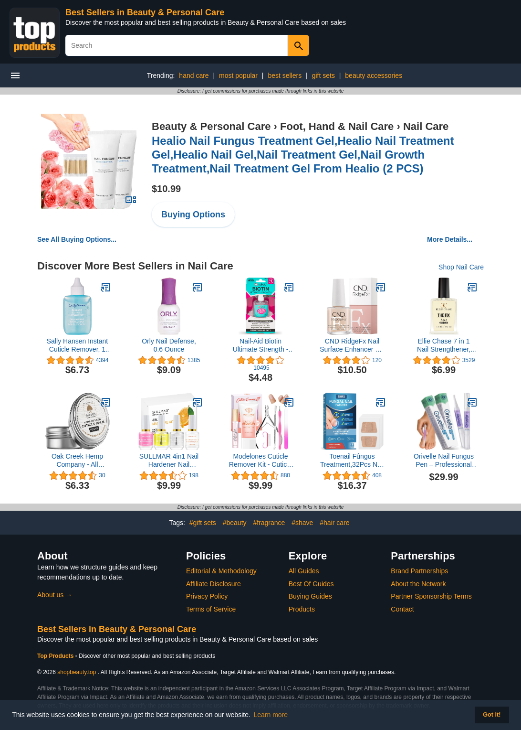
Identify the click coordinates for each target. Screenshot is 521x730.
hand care (193, 75)
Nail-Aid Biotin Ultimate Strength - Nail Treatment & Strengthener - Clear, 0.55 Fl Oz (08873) (260, 345)
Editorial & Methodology (221, 571)
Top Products (56, 656)
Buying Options (193, 214)
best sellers (285, 75)
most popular (238, 75)
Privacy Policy (207, 596)
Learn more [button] (271, 715)
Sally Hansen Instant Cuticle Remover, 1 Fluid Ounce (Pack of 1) (77, 345)
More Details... (449, 239)
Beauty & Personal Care (211, 126)
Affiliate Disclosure (213, 584)
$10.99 (166, 188)
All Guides (304, 571)
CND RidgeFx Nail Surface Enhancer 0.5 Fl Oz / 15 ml (352, 345)
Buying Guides (310, 596)
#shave (302, 522)
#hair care (334, 522)
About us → (54, 595)
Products (302, 609)
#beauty (235, 522)
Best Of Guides (311, 584)
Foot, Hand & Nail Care (337, 126)
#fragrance (269, 522)
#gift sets (202, 522)
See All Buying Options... (76, 239)
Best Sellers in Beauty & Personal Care (144, 12)
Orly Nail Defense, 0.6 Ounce (169, 345)
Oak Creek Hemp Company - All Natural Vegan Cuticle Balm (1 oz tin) (77, 460)
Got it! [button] (491, 714)
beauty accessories (373, 75)
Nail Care (425, 126)
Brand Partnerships (419, 571)
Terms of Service (211, 609)
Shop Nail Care (461, 267)
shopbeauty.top (76, 672)
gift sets (323, 75)
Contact (402, 609)
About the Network (418, 584)
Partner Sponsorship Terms (431, 596)
